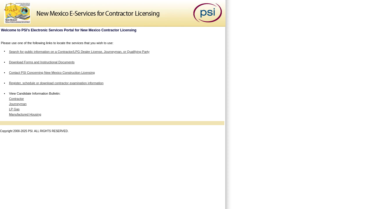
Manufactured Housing (25, 114)
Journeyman (18, 104)
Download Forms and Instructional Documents (42, 62)
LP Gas (14, 109)
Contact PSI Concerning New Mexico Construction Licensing (52, 72)
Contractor (16, 98)
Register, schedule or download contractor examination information (56, 83)
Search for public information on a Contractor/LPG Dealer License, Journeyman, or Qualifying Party (79, 51)
